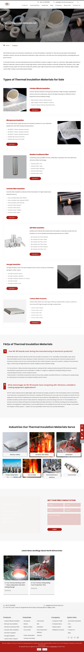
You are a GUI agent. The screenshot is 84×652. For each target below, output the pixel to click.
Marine (26, 626)
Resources (67, 5)
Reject (39, 649)
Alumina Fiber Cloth (37, 174)
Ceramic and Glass (29, 640)
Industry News (56, 628)
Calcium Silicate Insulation (41, 89)
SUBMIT (55, 531)
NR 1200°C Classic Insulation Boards (18, 135)
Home (7, 45)
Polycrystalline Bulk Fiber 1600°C (18, 199)
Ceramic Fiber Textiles (15, 211)
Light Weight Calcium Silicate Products (42, 103)
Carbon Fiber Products (11, 640)
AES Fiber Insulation (10, 634)
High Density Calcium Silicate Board (41, 100)
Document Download (74, 623)
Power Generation (29, 637)
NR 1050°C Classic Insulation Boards (18, 132)
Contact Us (76, 5)
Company (58, 5)
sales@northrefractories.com (64, 2)
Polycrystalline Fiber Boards (17, 204)
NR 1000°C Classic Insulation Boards (18, 130)
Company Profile (57, 623)
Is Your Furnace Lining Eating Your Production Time (40, 585)
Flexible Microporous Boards (16, 137)
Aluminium (40, 628)
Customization (34, 5)
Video (69, 628)
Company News (57, 626)
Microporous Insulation (17, 121)
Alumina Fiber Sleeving (38, 169)
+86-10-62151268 (45, 2)
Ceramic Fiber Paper (15, 213)
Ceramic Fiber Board (15, 209)
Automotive (40, 623)
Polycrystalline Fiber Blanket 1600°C (19, 201)
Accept (44, 649)
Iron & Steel (27, 631)
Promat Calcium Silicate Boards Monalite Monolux (68, 584)
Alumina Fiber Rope (37, 172)
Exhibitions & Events (58, 631)
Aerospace (27, 623)
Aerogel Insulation (9, 637)
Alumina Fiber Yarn (37, 164)
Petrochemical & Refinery (42, 633)
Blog (51, 5)
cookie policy (53, 646)
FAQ (69, 626)
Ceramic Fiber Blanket (15, 206)
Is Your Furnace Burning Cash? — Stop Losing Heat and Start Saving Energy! (15, 586)
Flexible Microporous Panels (16, 140)
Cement (39, 637)
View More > (36, 110)
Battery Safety (28, 628)
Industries (45, 5)
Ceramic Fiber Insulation (18, 190)
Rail (38, 626)
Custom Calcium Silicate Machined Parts (43, 105)
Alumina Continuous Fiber (42, 155)
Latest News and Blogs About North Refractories (42, 552)
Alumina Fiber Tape (37, 167)
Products (25, 5)
